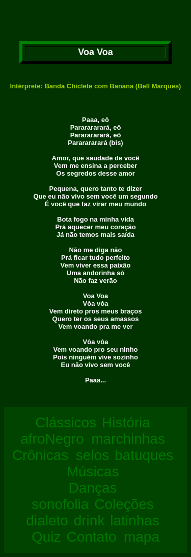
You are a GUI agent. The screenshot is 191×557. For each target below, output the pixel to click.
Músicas (93, 471)
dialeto (47, 520)
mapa (141, 537)
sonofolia (60, 504)
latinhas (134, 520)
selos (92, 455)
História (126, 422)
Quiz (46, 537)
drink (89, 520)
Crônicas (40, 455)
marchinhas (128, 439)
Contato (91, 537)
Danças (93, 488)
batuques (144, 455)
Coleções (124, 504)
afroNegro (52, 439)
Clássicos (65, 422)
